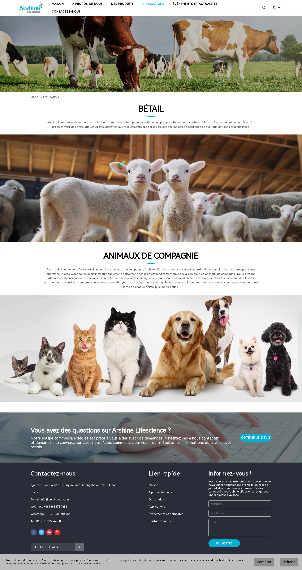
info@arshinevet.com (54, 499)
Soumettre (224, 543)
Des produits (157, 499)
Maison (35, 97)
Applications (157, 506)
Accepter (264, 562)
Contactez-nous (160, 521)
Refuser (289, 562)
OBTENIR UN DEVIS (255, 437)
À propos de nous (160, 492)
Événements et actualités (166, 514)
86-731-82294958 (48, 521)
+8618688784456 (58, 514)
